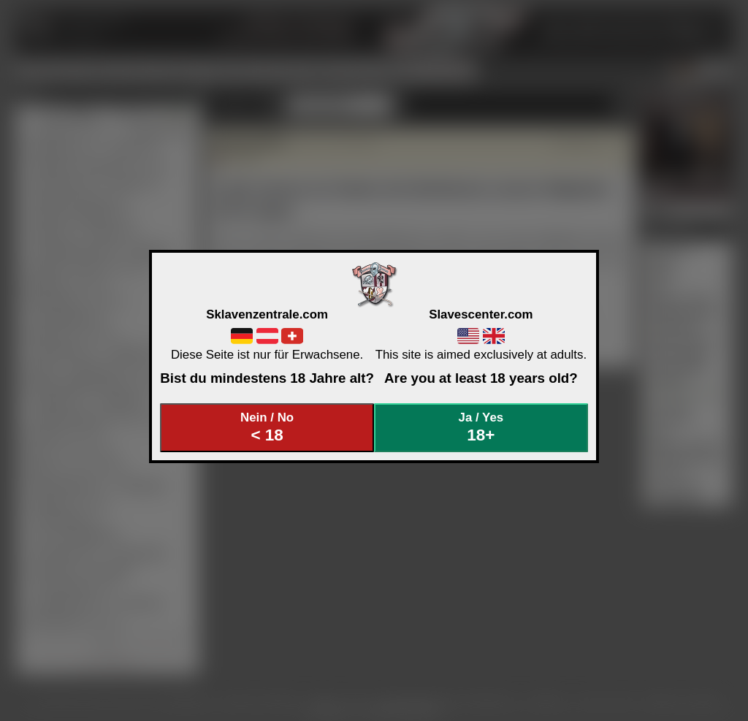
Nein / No (267, 428)
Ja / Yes (481, 428)
